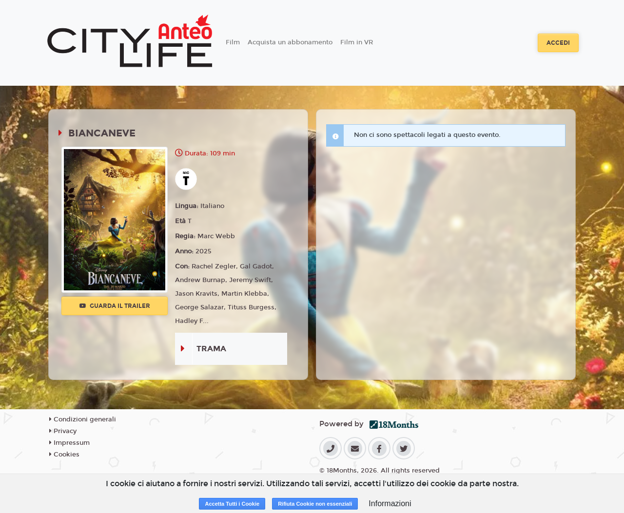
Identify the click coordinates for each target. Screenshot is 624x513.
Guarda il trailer (114, 306)
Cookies (64, 454)
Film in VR (356, 42)
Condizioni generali (82, 419)
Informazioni (390, 503)
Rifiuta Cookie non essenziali (315, 504)
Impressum (69, 443)
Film (233, 42)
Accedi (558, 42)
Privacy (63, 431)
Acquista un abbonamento (290, 42)
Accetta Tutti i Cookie (232, 504)
